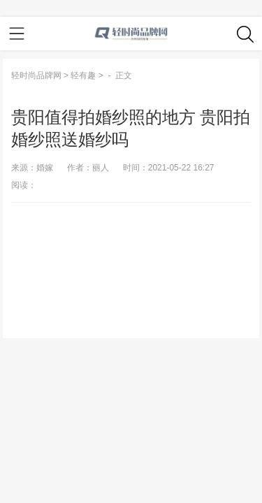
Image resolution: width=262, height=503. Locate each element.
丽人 (100, 168)
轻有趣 (83, 75)
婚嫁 (44, 168)
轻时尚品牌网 (36, 75)
